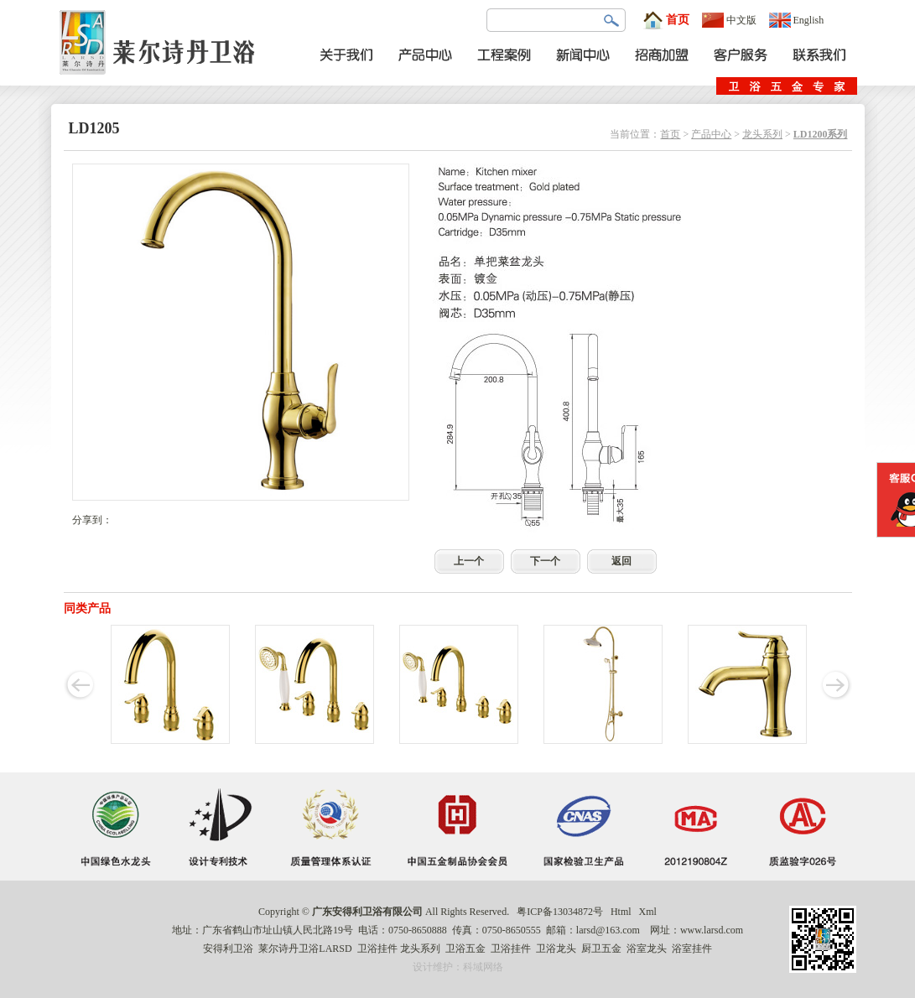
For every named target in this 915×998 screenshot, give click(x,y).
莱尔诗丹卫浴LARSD (304, 948)
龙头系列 (762, 134)
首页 (665, 20)
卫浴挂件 (377, 948)
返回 (621, 561)
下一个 (545, 561)
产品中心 (711, 134)
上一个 (469, 561)
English (796, 20)
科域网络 (483, 967)
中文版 (729, 20)
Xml (648, 911)
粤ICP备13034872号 (560, 911)
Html (621, 911)
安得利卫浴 (228, 948)
